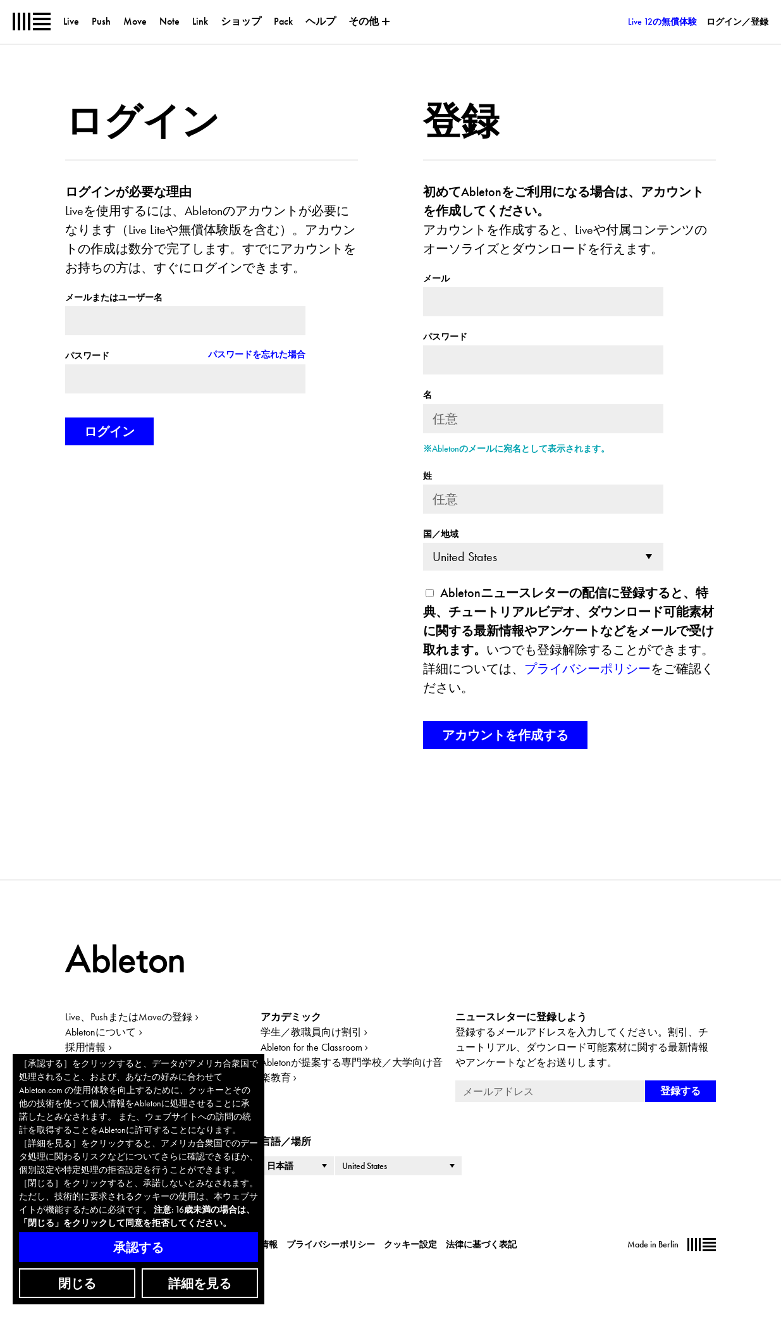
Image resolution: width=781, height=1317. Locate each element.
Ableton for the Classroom (311, 1047)
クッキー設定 (410, 1244)
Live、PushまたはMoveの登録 (128, 1016)
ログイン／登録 (737, 21)
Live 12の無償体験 (662, 21)
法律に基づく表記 (481, 1244)
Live (71, 21)
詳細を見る (199, 1283)
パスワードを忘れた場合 (256, 354)
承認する (138, 1247)
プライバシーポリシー (587, 668)
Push (101, 21)
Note (169, 21)
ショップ (241, 21)
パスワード (87, 355)
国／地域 (440, 534)
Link (200, 21)
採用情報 (85, 1047)
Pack (283, 21)
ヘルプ (320, 21)
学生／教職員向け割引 (311, 1032)
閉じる (77, 1283)
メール (436, 278)
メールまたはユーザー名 (114, 297)
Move (135, 21)
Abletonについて (100, 1032)
